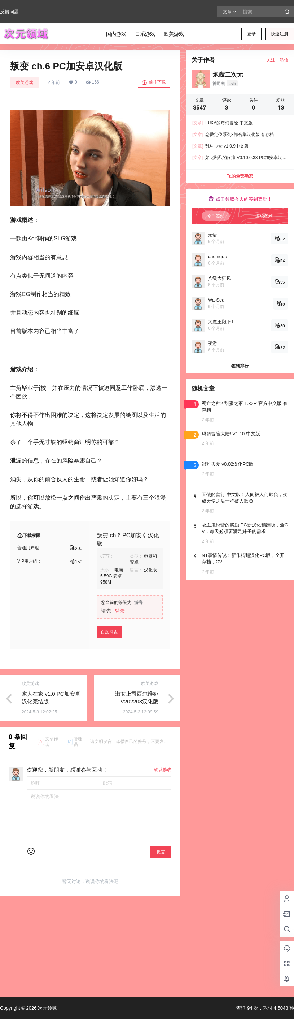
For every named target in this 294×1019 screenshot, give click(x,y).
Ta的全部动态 (240, 176)
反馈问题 (9, 11)
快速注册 (279, 34)
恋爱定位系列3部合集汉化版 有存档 (233, 134)
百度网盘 (109, 631)
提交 (161, 851)
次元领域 (46, 1008)
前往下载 (154, 82)
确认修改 (162, 769)
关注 (268, 60)
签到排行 (240, 365)
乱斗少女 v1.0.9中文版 (220, 146)
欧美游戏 (24, 82)
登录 (251, 34)
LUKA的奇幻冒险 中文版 (222, 122)
